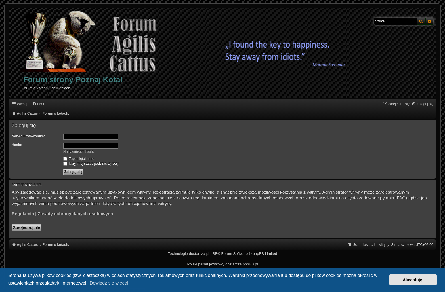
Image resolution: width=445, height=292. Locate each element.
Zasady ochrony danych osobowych (75, 213)
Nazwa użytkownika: (28, 136)
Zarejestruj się (26, 227)
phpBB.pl (250, 264)
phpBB (212, 253)
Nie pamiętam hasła (78, 151)
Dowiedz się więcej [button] (109, 283)
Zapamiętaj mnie (78, 159)
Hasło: (17, 145)
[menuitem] (38, 104)
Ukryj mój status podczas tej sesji (91, 164)
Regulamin (23, 213)
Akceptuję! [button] (413, 280)
